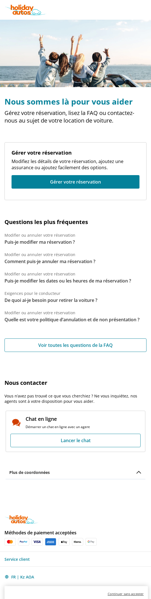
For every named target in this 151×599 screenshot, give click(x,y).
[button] (146, 10)
